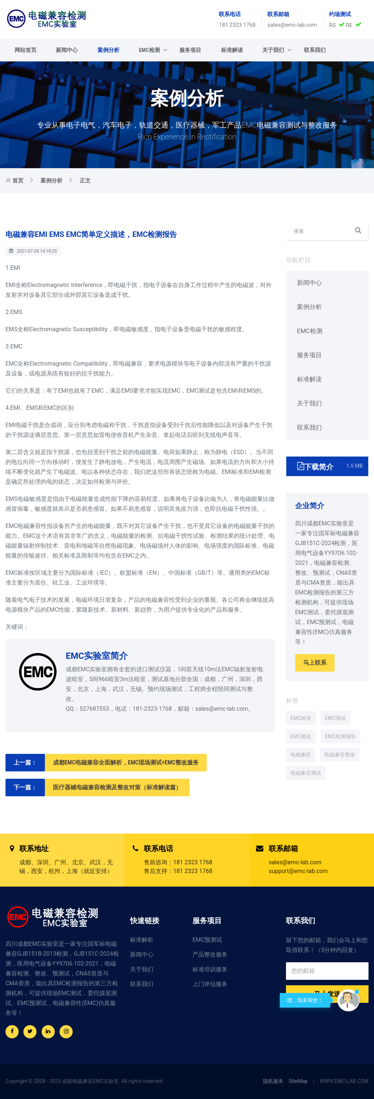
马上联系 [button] (315, 662)
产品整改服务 (210, 954)
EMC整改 (300, 736)
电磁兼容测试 (305, 773)
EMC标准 (300, 718)
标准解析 (141, 939)
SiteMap (298, 1081)
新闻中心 (67, 50)
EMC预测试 (207, 939)
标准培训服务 (210, 969)
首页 (17, 180)
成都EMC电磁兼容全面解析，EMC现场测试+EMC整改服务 (126, 762)
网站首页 (26, 50)
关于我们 (276, 50)
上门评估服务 (210, 984)
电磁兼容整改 (339, 755)
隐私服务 (273, 1081)
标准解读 (232, 50)
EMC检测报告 (340, 736)
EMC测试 (335, 718)
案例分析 (108, 50)
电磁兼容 (300, 755)
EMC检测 (153, 50)
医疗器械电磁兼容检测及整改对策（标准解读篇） (117, 787)
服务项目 (190, 50)
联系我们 (315, 50)
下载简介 (330, 466)
